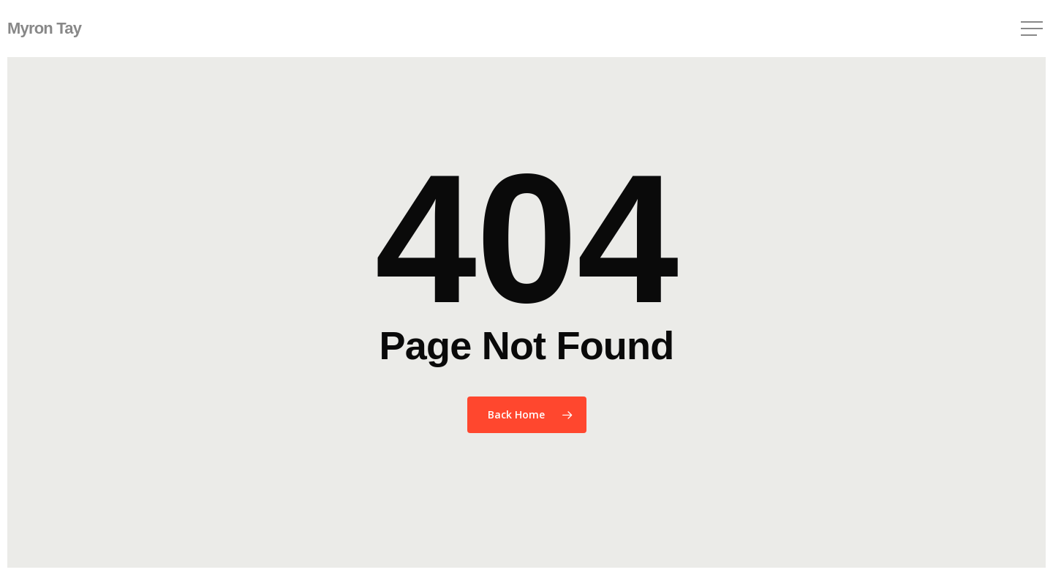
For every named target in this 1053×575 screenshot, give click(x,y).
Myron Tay (44, 28)
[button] (1033, 29)
